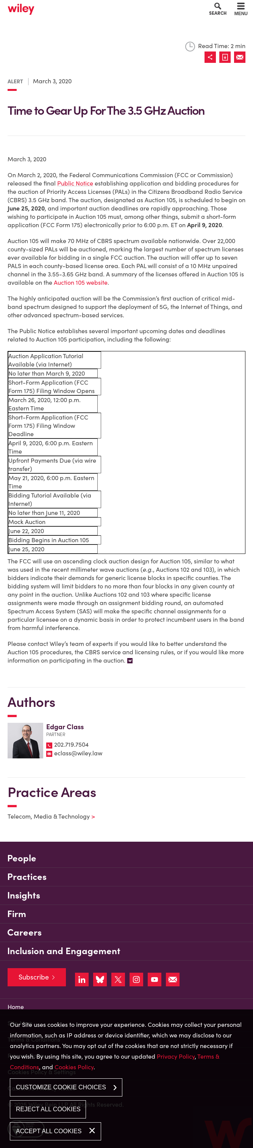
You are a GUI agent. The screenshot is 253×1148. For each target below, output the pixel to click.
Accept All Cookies (48, 1131)
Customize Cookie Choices (61, 1087)
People (21, 858)
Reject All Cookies (48, 1109)
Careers (24, 932)
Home (16, 1007)
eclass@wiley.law (78, 753)
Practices (27, 877)
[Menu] (241, 10)
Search (217, 13)
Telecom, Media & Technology (47, 816)
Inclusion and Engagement (63, 951)
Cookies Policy (74, 1067)
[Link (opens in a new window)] (226, 57)
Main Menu (105, 8)
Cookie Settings (99, 8)
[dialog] (126, 1078)
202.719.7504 (71, 744)
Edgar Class (65, 726)
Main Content (102, 8)
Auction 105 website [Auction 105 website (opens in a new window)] (81, 282)
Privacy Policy (176, 1056)
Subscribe (34, 977)
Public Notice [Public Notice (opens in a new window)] (75, 183)
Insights (23, 895)
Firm (16, 914)
